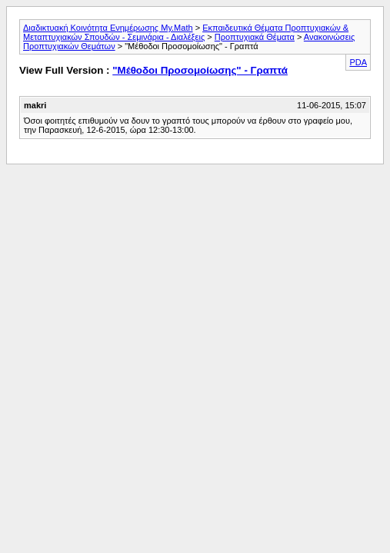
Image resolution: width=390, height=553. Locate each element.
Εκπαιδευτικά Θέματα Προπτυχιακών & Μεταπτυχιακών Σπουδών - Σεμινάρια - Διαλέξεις (185, 32)
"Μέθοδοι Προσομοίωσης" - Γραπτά (200, 70)
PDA (358, 62)
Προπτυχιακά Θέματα (255, 36)
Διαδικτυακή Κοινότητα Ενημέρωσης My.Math (108, 27)
